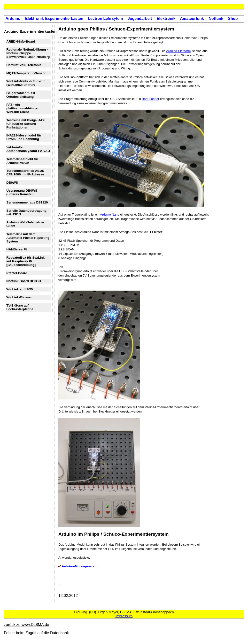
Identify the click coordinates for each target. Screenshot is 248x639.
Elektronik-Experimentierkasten (54, 18)
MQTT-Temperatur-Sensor (26, 73)
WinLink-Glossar (19, 297)
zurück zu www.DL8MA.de (26, 625)
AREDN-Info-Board (20, 41)
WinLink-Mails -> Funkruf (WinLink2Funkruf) (25, 83)
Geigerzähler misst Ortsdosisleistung (20, 94)
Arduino (13, 18)
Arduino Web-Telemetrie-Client (25, 224)
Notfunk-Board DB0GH (23, 281)
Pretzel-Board (16, 273)
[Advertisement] (229, 97)
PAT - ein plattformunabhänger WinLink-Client (22, 108)
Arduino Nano (109, 214)
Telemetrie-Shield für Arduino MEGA (22, 161)
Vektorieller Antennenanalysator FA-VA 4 (28, 149)
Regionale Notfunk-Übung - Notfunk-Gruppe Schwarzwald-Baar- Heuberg (28, 53)
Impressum (123, 616)
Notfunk (216, 18)
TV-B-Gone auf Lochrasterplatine (19, 307)
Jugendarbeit (140, 18)
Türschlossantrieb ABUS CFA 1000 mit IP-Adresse (25, 172)
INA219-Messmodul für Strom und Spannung (23, 137)
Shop (233, 18)
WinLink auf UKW (19, 289)
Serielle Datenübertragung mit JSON (26, 212)
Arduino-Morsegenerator (78, 566)
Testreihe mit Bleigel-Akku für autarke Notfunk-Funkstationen (26, 123)
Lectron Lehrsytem (105, 18)
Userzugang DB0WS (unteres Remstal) (21, 192)
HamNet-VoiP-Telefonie (23, 65)
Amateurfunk (192, 18)
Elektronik (166, 18)
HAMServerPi (16, 249)
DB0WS (12, 182)
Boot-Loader (150, 99)
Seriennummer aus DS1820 (27, 202)
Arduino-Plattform (178, 51)
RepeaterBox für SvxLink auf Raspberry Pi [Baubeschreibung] (25, 261)
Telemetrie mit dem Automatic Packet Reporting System (27, 237)
